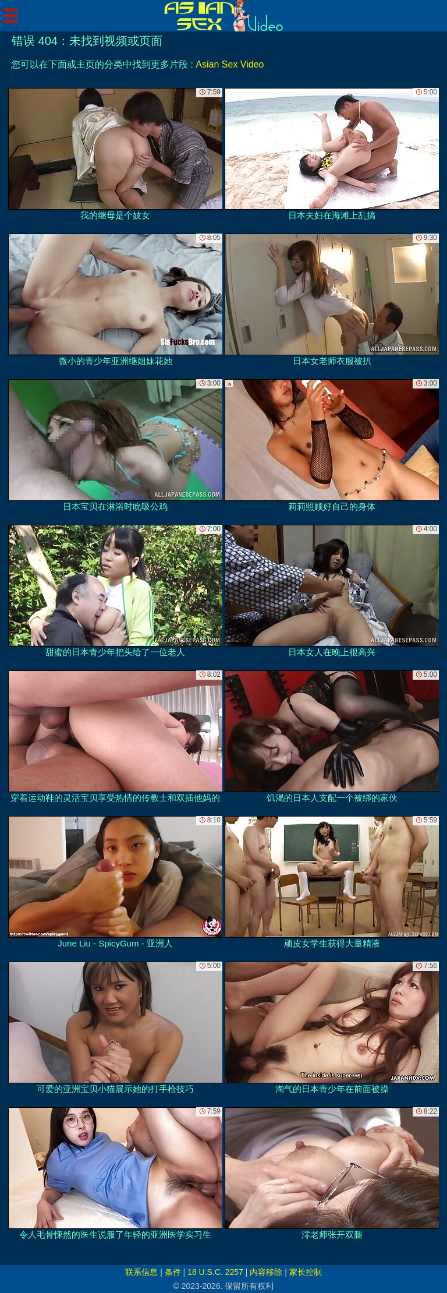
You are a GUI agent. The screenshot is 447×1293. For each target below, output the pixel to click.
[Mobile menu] (10, 15)
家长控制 (305, 1272)
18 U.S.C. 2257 (215, 1272)
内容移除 (266, 1272)
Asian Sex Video (230, 64)
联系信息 (141, 1272)
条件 (173, 1272)
